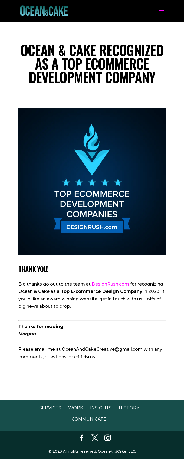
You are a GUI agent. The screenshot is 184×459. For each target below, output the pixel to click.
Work (75, 408)
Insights (101, 408)
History (129, 408)
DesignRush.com (110, 284)
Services (50, 408)
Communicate (89, 419)
